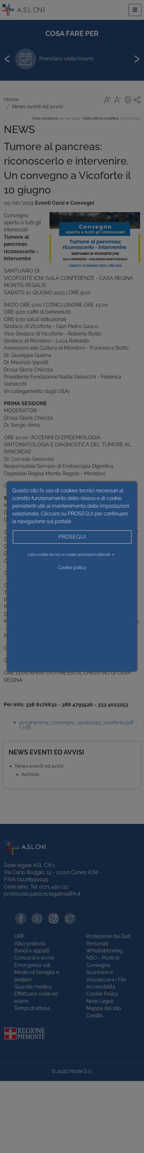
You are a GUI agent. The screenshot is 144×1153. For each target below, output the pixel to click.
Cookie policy (72, 567)
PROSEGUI (72, 537)
